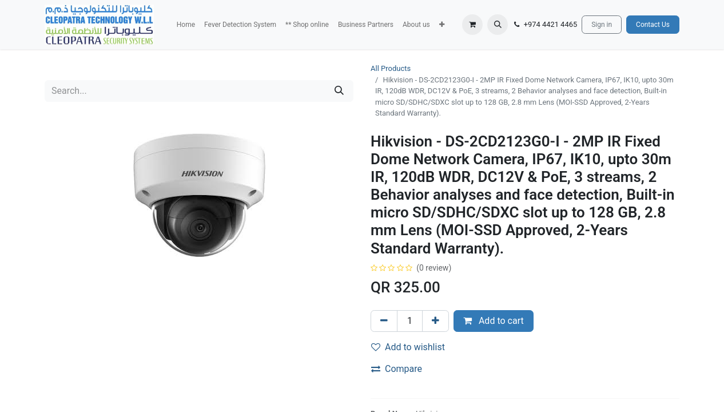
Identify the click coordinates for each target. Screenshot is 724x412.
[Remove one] (384, 321)
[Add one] (435, 321)
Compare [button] (396, 368)
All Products (391, 68)
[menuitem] (186, 24)
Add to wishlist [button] (408, 347)
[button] (442, 24)
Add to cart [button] (493, 320)
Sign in (601, 25)
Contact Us (653, 25)
